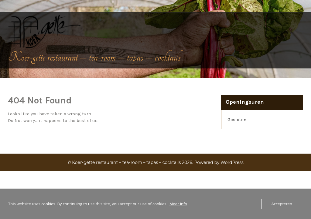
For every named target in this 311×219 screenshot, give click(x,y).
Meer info (178, 204)
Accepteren (282, 204)
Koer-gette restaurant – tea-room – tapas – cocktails (94, 57)
